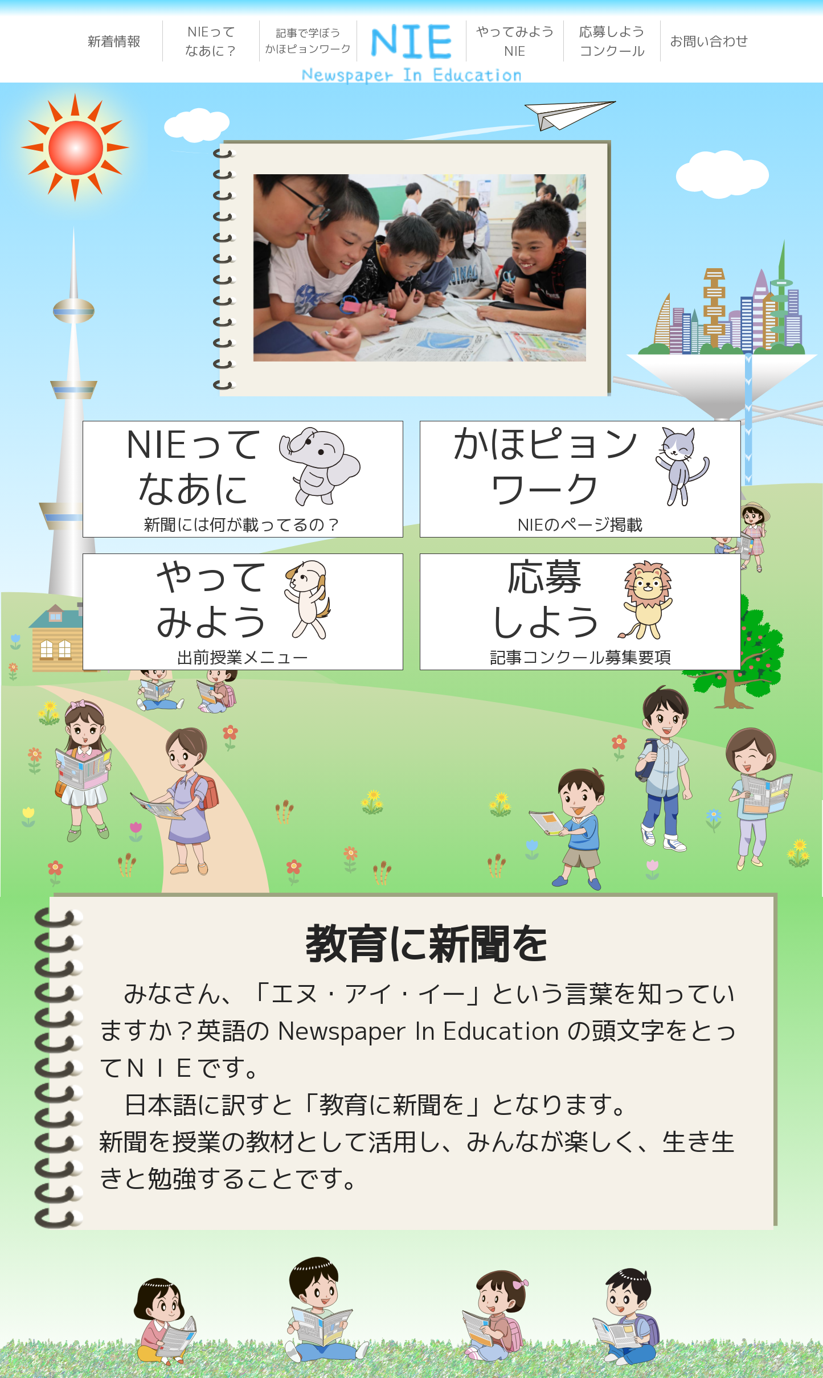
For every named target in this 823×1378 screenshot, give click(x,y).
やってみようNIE (515, 41)
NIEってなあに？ (211, 41)
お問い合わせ (709, 41)
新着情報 (114, 41)
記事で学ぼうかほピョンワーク (308, 41)
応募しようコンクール (612, 41)
